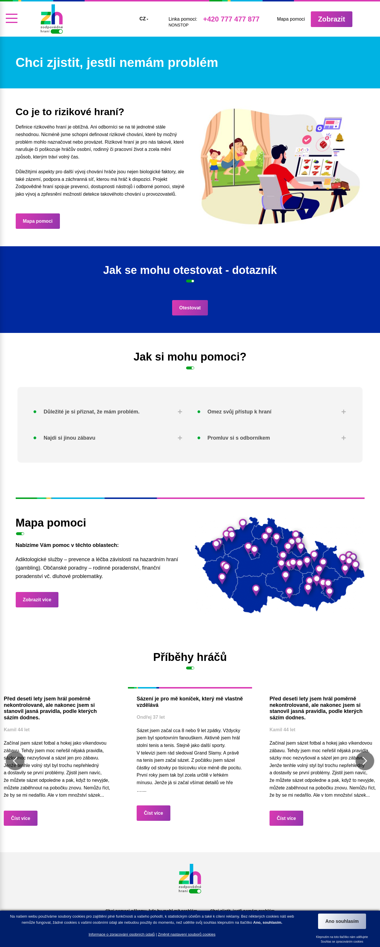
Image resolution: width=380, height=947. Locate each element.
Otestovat (190, 307)
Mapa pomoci (38, 221)
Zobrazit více (37, 599)
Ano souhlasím (342, 921)
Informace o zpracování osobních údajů (122, 934)
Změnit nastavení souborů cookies (186, 934)
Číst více (20, 818)
